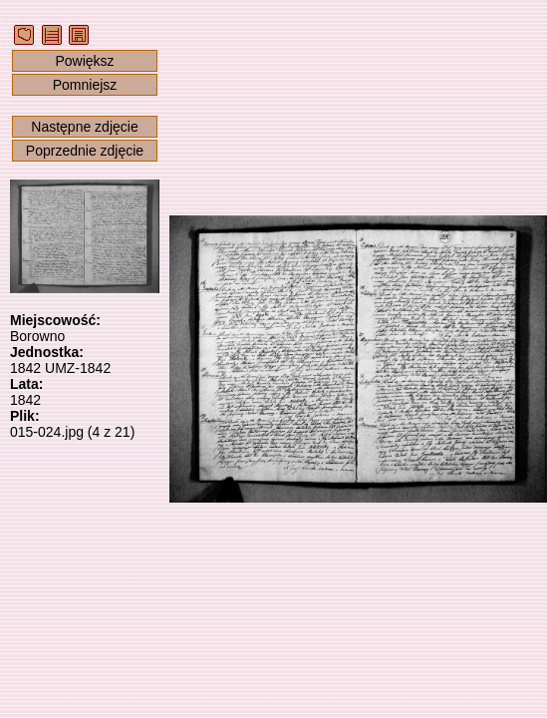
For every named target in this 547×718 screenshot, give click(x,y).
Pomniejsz (85, 85)
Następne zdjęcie (84, 127)
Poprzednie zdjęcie (84, 151)
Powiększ (84, 61)
